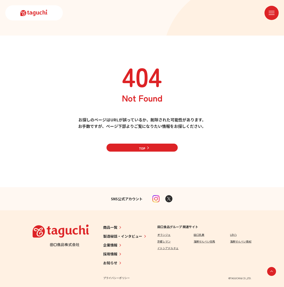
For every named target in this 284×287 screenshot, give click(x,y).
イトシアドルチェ (168, 248)
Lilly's (233, 235)
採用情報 (110, 254)
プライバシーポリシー (116, 278)
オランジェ (164, 235)
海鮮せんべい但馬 (204, 241)
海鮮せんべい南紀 (240, 241)
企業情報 (110, 245)
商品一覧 (110, 227)
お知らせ (110, 262)
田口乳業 (199, 235)
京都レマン (164, 241)
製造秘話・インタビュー (122, 236)
